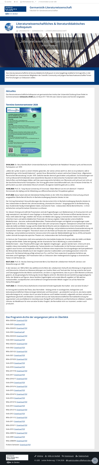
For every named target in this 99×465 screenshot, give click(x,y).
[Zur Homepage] (15, 10)
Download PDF (22, 320)
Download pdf (19, 332)
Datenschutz (82, 456)
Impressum (68, 456)
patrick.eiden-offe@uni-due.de (80, 460)
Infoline (38, 456)
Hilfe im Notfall (52, 456)
